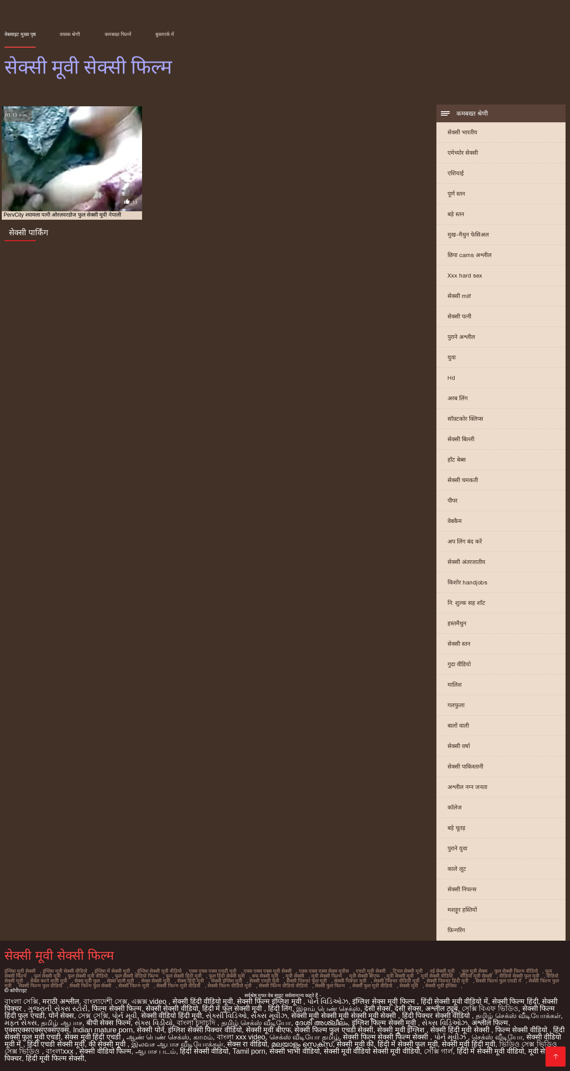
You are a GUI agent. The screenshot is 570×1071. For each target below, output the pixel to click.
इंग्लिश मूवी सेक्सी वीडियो (65, 971)
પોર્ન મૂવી (124, 1015)
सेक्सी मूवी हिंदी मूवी (468, 1044)
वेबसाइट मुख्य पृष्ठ (20, 34)
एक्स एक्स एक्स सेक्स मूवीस (324, 971)
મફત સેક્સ (20, 1023)
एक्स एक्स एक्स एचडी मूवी (212, 971)
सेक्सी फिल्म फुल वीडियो (40, 985)
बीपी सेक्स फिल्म (108, 1023)
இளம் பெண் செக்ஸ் (328, 1008)
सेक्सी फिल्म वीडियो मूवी (230, 985)
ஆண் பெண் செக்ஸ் (157, 1037)
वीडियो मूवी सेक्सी (476, 975)
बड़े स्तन (456, 214)
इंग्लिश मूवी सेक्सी (20, 971)
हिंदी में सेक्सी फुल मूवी (408, 1044)
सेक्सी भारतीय (462, 132)
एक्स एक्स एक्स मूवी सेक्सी (268, 971)
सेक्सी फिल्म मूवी (133, 985)
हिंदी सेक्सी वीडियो (204, 1051)
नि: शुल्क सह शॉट (466, 603)
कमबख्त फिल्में (118, 34)
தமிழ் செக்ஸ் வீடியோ (256, 1023)
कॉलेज (455, 807)
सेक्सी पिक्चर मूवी (350, 980)
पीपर (452, 500)
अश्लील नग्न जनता (467, 787)
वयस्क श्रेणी (70, 34)
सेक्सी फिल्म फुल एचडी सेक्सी (333, 1030)
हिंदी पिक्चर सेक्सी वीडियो (437, 1015)
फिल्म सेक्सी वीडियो (522, 1030)
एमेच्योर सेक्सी (463, 152)
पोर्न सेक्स (61, 1015)
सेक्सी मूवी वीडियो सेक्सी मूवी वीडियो (372, 1051)
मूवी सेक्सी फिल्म (326, 975)
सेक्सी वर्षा (459, 746)
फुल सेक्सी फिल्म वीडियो (516, 971)
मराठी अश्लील (60, 1001)
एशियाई (456, 173)
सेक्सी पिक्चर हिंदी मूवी (447, 980)
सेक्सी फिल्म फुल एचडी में (498, 980)
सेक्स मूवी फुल (87, 980)
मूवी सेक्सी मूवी (400, 975)
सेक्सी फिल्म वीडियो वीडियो (283, 985)
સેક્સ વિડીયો (153, 1023)
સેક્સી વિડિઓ (226, 1015)
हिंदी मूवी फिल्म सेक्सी (55, 1058)
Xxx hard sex (465, 275)
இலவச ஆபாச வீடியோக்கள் (177, 1044)
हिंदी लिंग (280, 1008)
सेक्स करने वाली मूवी (48, 980)
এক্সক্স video (149, 1001)
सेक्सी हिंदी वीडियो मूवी (202, 1001)
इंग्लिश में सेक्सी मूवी (112, 971)
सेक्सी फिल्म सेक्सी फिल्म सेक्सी (386, 1037)
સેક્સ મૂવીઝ (269, 1015)
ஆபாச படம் (155, 1051)
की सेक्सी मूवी (108, 1044)
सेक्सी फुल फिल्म (330, 985)
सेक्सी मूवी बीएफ (268, 1030)
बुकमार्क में (164, 34)
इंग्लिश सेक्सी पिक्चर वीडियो (204, 1030)
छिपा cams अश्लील (470, 255)
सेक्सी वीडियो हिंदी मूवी (171, 1015)
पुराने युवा (457, 848)
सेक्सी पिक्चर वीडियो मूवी (396, 980)
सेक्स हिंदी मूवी (190, 980)
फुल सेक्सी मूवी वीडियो (88, 975)
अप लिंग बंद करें (465, 541)
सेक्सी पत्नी (459, 316)
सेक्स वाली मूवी (120, 980)
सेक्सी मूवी (408, 985)
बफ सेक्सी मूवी (265, 975)
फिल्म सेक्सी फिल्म (117, 1008)
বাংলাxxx (60, 1051)
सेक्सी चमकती (463, 480)
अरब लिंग (458, 398)
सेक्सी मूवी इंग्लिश (440, 985)
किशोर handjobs (467, 582)
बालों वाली (458, 725)
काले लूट (457, 869)
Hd (451, 377)
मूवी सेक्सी (294, 975)
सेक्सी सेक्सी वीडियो (172, 1008)
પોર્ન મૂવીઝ (451, 1037)
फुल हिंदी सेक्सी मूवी (227, 975)
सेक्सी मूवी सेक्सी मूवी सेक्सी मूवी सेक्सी (344, 1015)
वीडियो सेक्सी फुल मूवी (519, 975)
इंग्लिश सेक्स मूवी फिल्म (384, 1001)
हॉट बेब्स (457, 459)
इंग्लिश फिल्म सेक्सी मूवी (385, 1023)
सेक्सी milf (459, 296)
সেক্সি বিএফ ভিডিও (490, 1008)
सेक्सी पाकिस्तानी (465, 766)
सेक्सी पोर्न (150, 1030)
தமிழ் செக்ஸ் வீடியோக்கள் (518, 1015)
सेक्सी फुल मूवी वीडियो (372, 985)
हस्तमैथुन (457, 623)
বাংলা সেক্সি (21, 1001)
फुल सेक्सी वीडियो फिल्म (137, 975)
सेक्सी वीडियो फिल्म (105, 1051)
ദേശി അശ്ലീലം (321, 1023)
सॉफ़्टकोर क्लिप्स (465, 418)
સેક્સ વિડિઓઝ (444, 1023)
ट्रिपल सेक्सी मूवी (408, 971)
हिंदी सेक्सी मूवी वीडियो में (454, 1001)
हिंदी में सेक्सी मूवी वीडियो (490, 1051)
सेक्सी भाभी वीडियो (294, 1051)
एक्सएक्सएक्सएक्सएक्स (36, 1030)
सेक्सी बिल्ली (461, 439)
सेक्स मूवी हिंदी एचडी (93, 1037)
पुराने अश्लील (461, 337)
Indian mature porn (103, 1030)
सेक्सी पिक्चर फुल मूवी (306, 980)
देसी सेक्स (377, 1008)
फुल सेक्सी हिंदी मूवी (184, 975)
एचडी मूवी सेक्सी (371, 971)
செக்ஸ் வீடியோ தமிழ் (304, 1037)
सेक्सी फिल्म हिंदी (515, 1001)
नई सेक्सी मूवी (442, 971)
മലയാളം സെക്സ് (302, 1044)
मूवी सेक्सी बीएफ (364, 975)
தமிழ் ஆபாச (61, 1023)
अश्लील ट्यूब (441, 1008)
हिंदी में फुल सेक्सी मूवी (233, 1008)
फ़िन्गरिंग (456, 930)
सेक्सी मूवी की (355, 1044)
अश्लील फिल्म (490, 1023)
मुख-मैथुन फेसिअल (468, 234)
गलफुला (456, 705)
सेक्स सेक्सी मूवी (155, 980)
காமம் (203, 1037)
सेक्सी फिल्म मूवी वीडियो (178, 985)
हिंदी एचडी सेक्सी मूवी (56, 1044)
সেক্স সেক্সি (93, 1015)
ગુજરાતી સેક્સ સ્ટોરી (58, 1008)
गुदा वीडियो (459, 664)
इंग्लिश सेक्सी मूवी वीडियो (159, 971)
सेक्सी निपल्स (462, 889)
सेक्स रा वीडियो (247, 1044)
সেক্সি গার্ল (438, 1051)
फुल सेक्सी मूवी (47, 975)
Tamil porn (248, 1051)
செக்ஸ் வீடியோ (497, 1037)
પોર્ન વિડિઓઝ (327, 1001)
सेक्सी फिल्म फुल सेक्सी (90, 985)
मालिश (455, 684)
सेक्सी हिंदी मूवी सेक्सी (460, 1030)
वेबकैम (455, 521)
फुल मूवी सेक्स (474, 971)
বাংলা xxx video (241, 1037)
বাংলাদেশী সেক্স (105, 1001)
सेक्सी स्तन (459, 643)
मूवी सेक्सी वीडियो (437, 975)
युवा (452, 357)
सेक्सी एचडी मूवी (264, 980)
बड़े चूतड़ (456, 828)
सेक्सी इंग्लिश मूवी (226, 980)
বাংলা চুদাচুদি (197, 1023)
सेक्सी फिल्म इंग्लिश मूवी (270, 1001)
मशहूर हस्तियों (462, 909)
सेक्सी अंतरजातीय (466, 562)
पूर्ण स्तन (456, 193)
